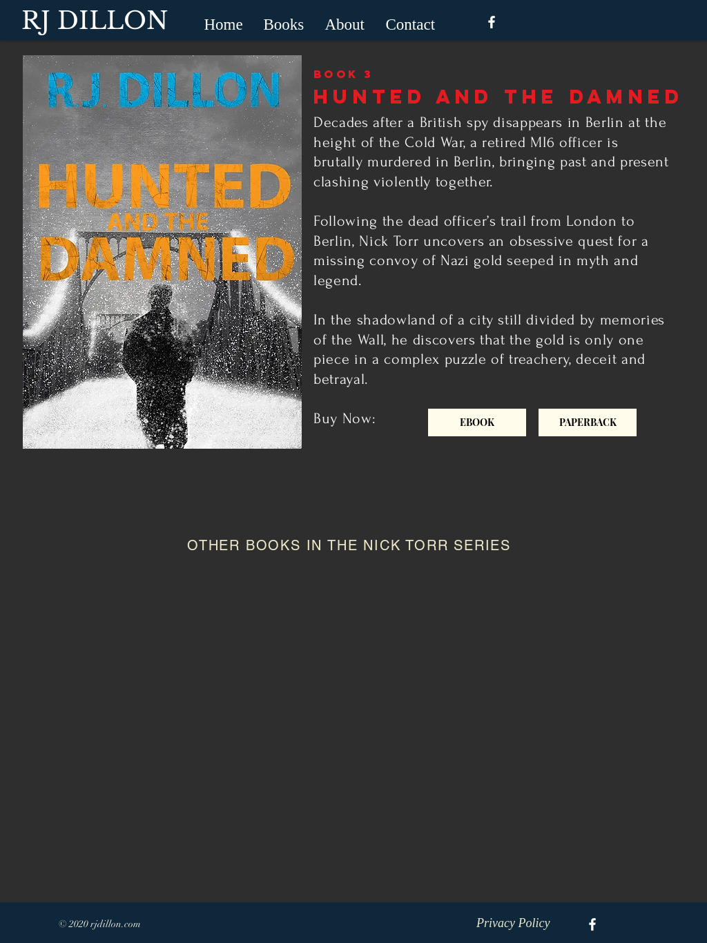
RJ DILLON (94, 20)
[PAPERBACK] (588, 422)
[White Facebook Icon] (491, 22)
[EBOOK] (477, 422)
